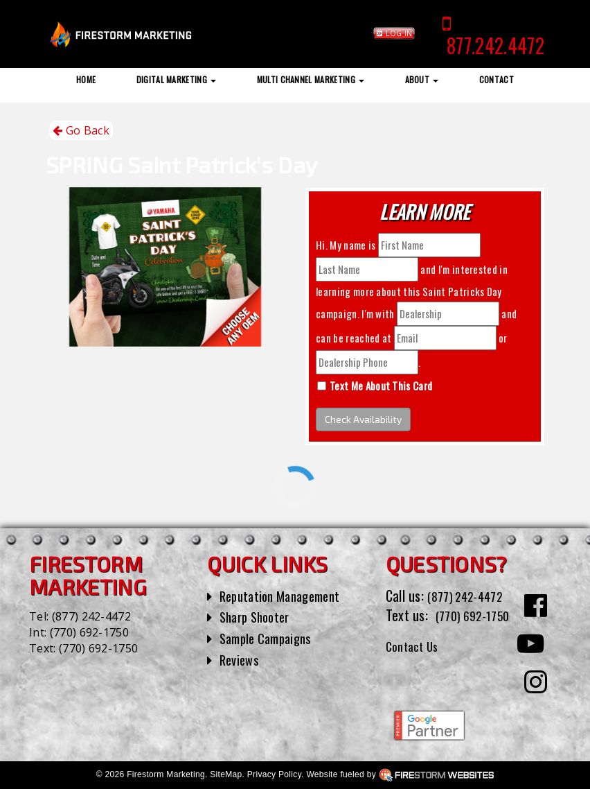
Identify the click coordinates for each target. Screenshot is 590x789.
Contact (496, 79)
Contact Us (416, 665)
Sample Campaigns (270, 637)
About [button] (422, 79)
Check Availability (363, 419)
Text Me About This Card (381, 385)
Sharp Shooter (259, 616)
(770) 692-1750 (89, 632)
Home (86, 79)
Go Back (81, 131)
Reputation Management (286, 595)
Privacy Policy (274, 774)
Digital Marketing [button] (176, 79)
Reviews (241, 659)
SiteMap (226, 774)
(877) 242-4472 (91, 616)
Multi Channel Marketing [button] (311, 79)
